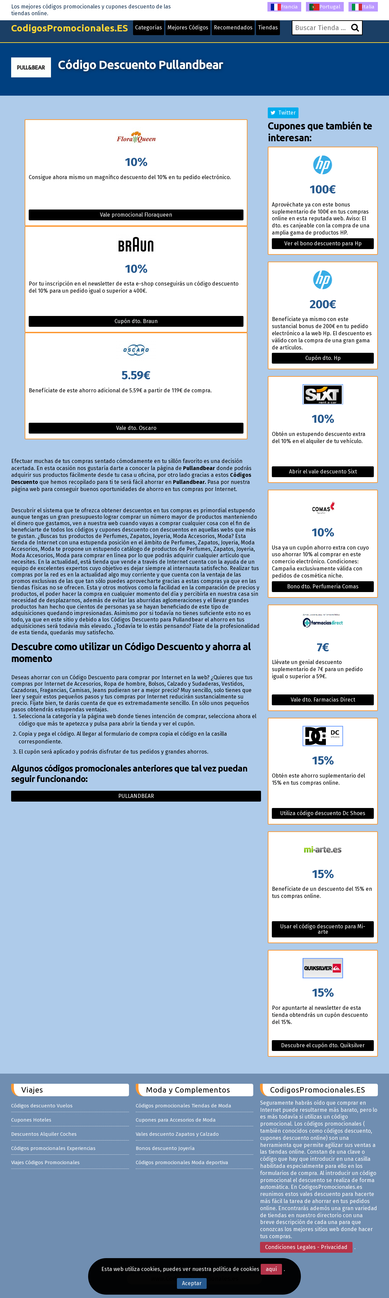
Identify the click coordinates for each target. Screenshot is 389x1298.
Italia (363, 7)
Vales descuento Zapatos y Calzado (177, 1134)
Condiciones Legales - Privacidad (306, 1247)
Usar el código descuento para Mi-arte (322, 929)
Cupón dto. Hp (323, 358)
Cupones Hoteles (31, 1120)
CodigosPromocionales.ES (69, 28)
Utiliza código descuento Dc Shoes (322, 813)
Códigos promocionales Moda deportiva (182, 1162)
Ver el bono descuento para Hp (323, 243)
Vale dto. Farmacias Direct (323, 699)
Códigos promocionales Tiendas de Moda (183, 1106)
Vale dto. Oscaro (136, 428)
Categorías (148, 27)
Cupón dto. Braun (136, 321)
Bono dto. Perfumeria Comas (323, 586)
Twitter (283, 112)
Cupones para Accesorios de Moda (176, 1120)
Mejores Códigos (187, 27)
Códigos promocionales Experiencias (53, 1148)
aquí (271, 1269)
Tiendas (268, 27)
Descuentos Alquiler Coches (44, 1134)
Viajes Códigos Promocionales (45, 1162)
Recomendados (233, 27)
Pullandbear (136, 796)
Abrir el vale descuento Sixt (323, 471)
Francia (284, 7)
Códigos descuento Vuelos (42, 1106)
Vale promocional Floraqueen (136, 215)
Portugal (324, 7)
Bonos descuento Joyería (165, 1148)
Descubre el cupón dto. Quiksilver (323, 1045)
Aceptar (192, 1283)
